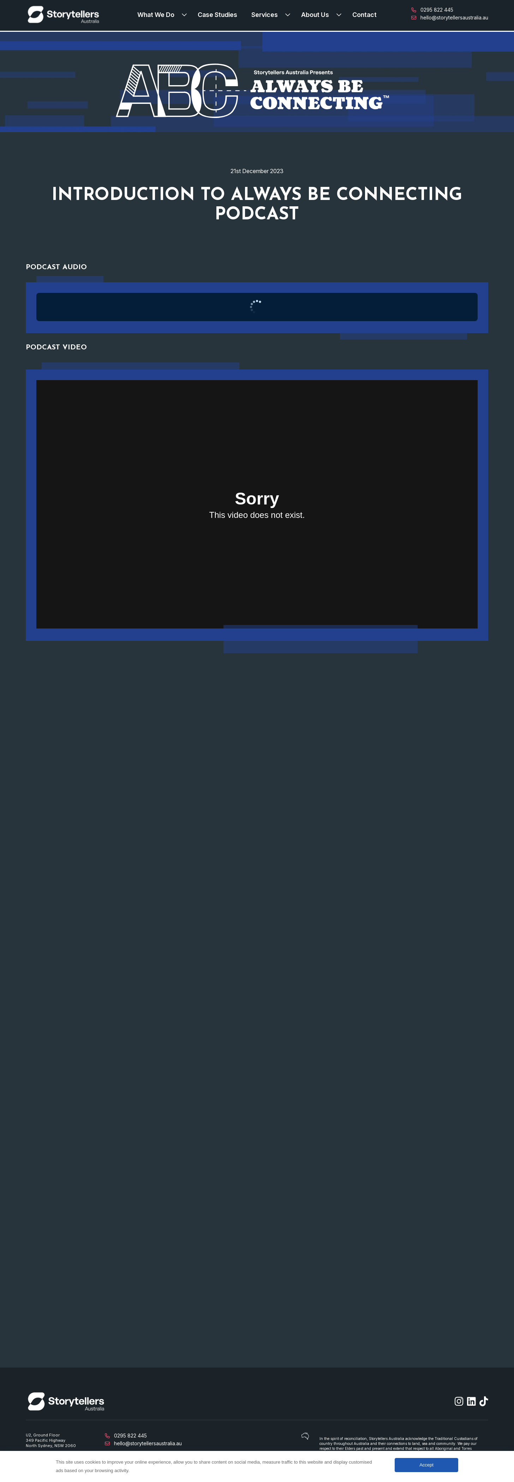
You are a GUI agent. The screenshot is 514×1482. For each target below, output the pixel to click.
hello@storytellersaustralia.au (449, 17)
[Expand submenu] (186, 14)
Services (264, 14)
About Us (315, 14)
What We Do (155, 14)
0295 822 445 (432, 10)
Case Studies (217, 14)
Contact (364, 14)
